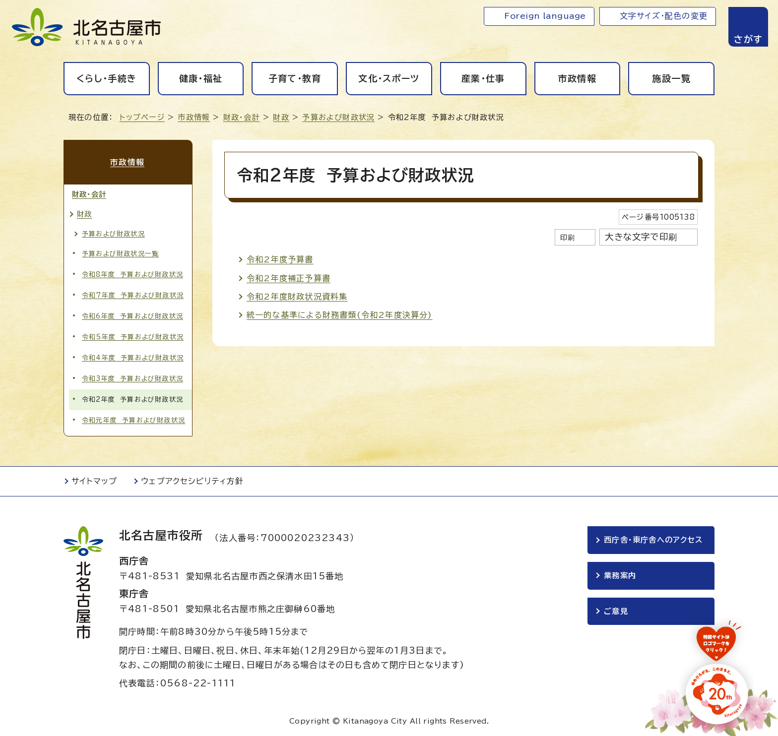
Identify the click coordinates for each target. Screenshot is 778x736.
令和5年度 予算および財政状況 (133, 336)
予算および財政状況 (338, 117)
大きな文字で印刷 (641, 237)
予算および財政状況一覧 (120, 252)
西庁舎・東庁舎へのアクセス (653, 539)
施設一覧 (671, 78)
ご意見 (616, 610)
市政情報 (577, 78)
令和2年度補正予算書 (288, 278)
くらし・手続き (106, 78)
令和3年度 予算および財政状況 (132, 377)
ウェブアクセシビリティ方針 (192, 480)
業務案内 (620, 574)
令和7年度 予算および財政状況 (133, 294)
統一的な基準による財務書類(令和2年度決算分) (340, 315)
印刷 (567, 237)
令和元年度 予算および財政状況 (133, 419)
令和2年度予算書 (280, 259)
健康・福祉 (201, 78)
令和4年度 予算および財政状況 (133, 357)
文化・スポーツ (388, 78)
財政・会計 (241, 117)
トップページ (142, 117)
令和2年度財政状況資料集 (297, 297)
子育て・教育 (295, 78)
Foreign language (545, 16)
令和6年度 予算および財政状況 (132, 315)
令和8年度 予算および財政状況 (132, 273)
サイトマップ (94, 480)
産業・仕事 (483, 78)
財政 (281, 117)
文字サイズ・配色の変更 (664, 16)
